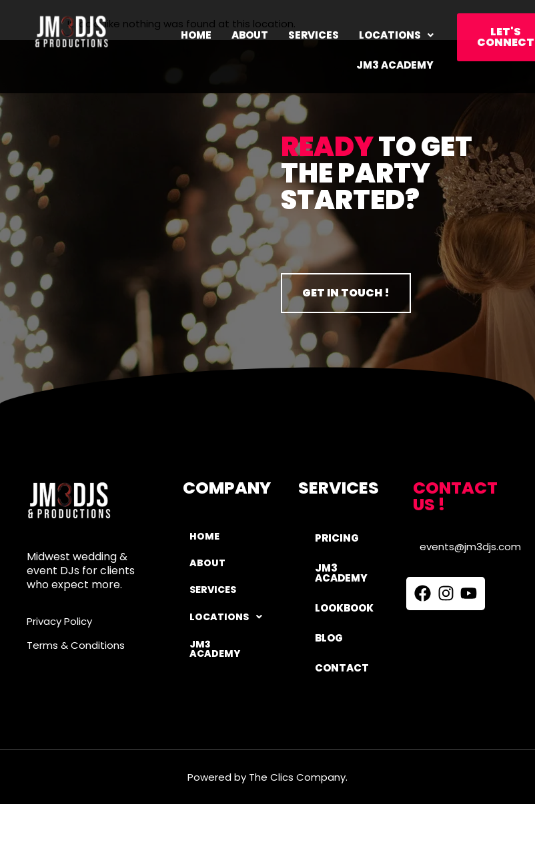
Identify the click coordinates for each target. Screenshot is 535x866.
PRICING (337, 538)
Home (196, 35)
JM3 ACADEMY (395, 65)
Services (313, 35)
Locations (396, 35)
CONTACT (342, 668)
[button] (396, 35)
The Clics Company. (298, 777)
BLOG (329, 638)
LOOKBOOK (344, 608)
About (249, 35)
